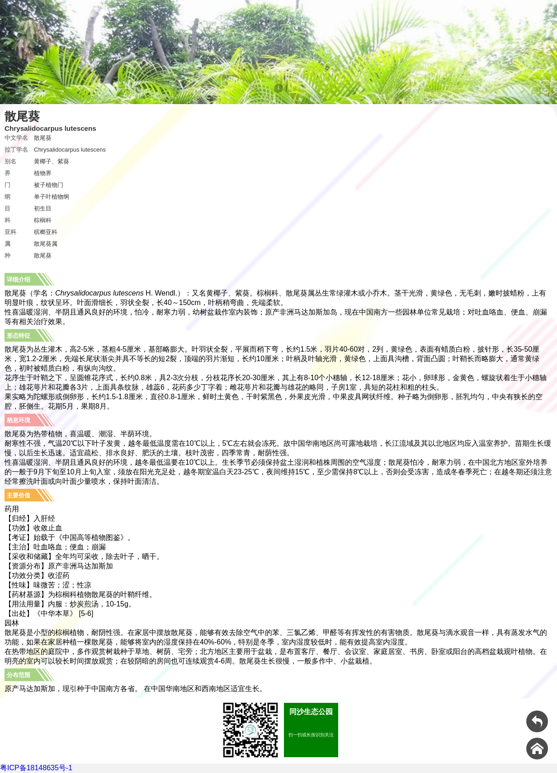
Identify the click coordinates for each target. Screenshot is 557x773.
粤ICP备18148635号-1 (36, 768)
